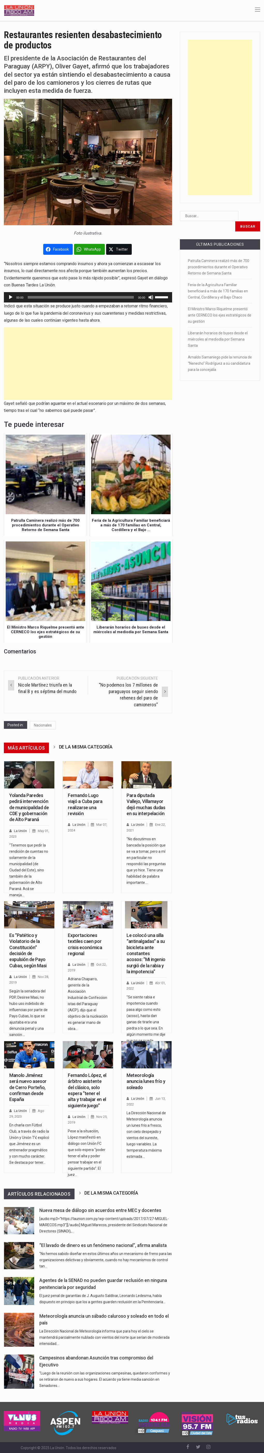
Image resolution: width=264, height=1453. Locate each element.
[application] (88, 297)
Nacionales (43, 725)
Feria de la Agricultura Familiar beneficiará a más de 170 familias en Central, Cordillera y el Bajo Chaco (218, 280)
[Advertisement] (88, 363)
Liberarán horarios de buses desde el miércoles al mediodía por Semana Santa (218, 329)
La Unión (20, 831)
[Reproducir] (10, 297)
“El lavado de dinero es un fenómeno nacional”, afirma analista (103, 1245)
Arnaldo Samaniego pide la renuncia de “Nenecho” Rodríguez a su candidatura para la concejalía (220, 353)
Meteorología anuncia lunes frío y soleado (146, 1081)
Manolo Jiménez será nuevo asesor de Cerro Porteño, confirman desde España (28, 1087)
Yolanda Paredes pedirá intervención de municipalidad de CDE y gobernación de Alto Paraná (29, 807)
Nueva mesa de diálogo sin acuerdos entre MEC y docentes (100, 1210)
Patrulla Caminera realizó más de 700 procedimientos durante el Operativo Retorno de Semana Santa (218, 256)
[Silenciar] (150, 297)
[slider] (81, 297)
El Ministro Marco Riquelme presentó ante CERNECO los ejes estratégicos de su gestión (219, 305)
